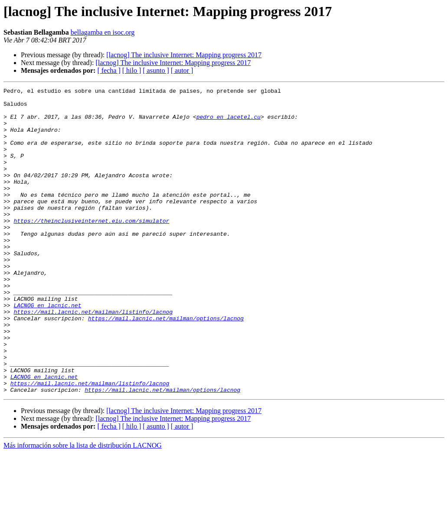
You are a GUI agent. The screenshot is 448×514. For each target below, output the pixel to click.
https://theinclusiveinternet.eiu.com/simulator (91, 248)
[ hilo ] (131, 70)
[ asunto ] (156, 70)
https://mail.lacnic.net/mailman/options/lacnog (166, 365)
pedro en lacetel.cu (228, 123)
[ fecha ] (108, 70)
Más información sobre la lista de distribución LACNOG (82, 506)
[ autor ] (182, 70)
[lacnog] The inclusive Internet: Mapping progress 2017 (184, 55)
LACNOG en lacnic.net (47, 349)
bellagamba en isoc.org (103, 32)
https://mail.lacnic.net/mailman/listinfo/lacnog (93, 357)
